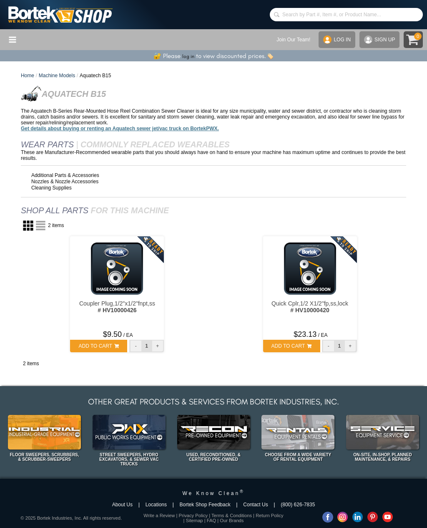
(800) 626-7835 (298, 505)
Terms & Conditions (231, 515)
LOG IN (337, 39)
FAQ (211, 520)
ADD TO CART (98, 346)
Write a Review (159, 515)
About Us (122, 505)
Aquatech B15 (95, 75)
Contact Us (255, 505)
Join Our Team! (293, 40)
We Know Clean (213, 493)
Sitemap (194, 520)
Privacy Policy (193, 515)
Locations (156, 505)
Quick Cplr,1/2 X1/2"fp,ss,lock (309, 306)
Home (27, 75)
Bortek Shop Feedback (205, 505)
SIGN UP (379, 39)
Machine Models (57, 75)
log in (188, 56)
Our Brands (232, 520)
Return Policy (270, 515)
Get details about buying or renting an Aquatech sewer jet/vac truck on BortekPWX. (120, 128)
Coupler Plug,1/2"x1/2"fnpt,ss (117, 306)
